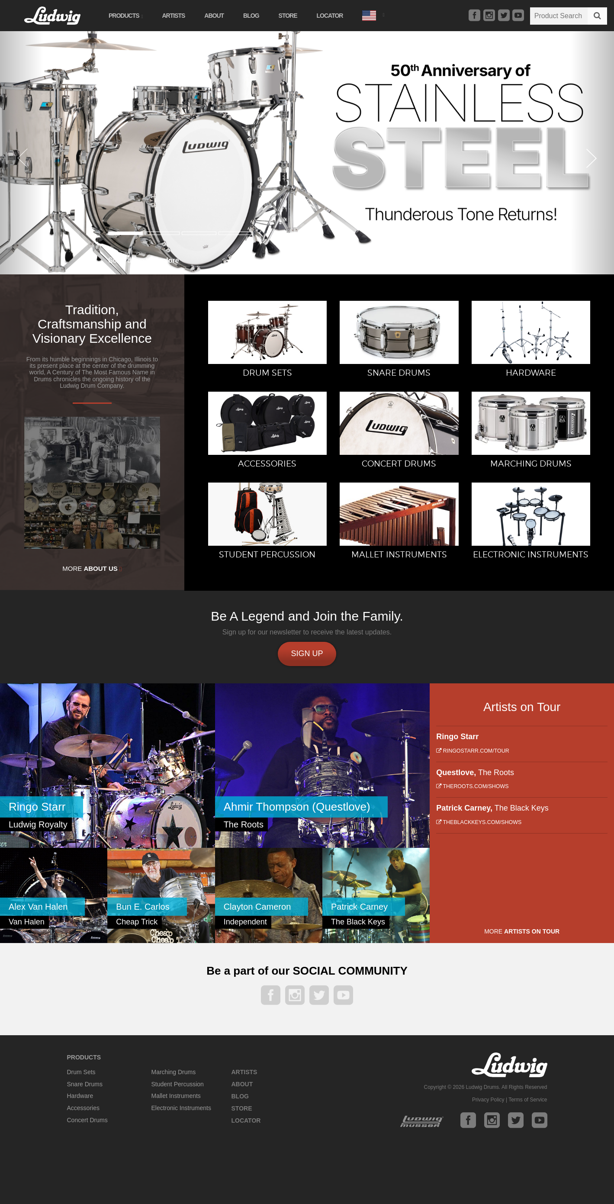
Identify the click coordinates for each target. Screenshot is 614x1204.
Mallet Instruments (176, 1095)
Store (288, 15)
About (214, 15)
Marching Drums (173, 1072)
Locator (330, 15)
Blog (251, 15)
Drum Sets (81, 1072)
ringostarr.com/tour (472, 751)
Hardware (80, 1095)
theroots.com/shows (472, 786)
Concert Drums (87, 1120)
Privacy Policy (488, 1100)
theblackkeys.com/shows (478, 822)
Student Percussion (177, 1084)
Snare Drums (85, 1084)
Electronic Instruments (181, 1107)
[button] (373, 14)
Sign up (307, 653)
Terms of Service (527, 1100)
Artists (173, 15)
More (92, 569)
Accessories (83, 1107)
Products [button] (125, 15)
